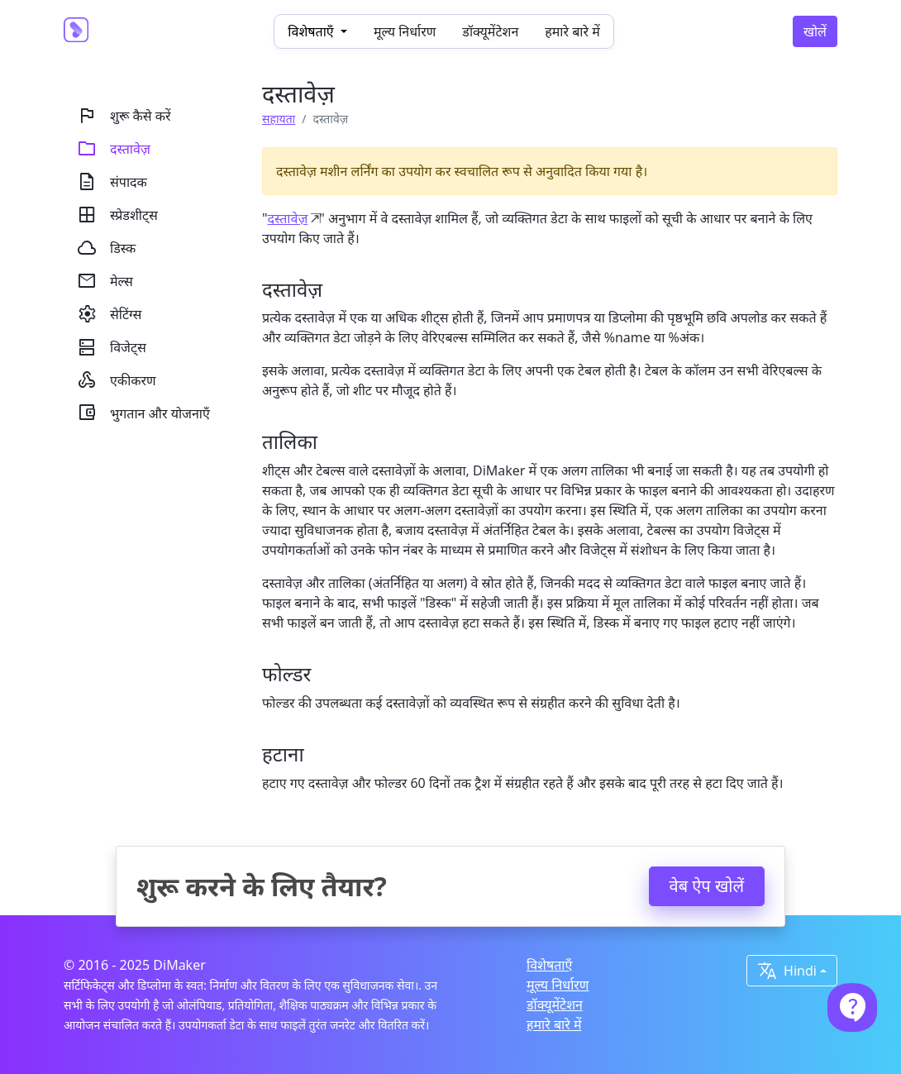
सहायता (278, 118)
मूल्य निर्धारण (405, 31)
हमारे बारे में (572, 31)
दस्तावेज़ (288, 218)
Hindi (787, 970)
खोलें (815, 31)
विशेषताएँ (549, 965)
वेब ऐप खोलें (707, 886)
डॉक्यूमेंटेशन (490, 31)
